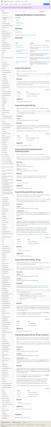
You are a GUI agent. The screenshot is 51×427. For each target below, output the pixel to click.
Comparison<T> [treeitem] (4, 66)
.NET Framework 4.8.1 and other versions (24, 101)
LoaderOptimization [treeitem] (5, 267)
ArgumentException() (19, 22)
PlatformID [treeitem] (4, 330)
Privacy (22, 424)
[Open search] (46, 1)
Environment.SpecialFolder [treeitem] (6, 123)
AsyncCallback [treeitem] (4, 38)
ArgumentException (30, 35)
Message (29, 81)
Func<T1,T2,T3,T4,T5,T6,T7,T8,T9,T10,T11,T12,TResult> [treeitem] (7, 180)
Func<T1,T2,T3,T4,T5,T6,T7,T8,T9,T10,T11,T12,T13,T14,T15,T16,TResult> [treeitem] (7, 193)
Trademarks (43, 424)
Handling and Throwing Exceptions (24, 250)
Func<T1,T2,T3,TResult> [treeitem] (6, 156)
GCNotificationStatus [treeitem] (5, 199)
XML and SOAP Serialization (41, 177)
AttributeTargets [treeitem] (4, 42)
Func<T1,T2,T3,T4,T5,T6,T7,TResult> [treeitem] (7, 164)
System (20, 31)
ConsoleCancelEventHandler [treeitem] (6, 72)
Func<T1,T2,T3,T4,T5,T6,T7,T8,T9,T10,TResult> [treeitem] (7, 174)
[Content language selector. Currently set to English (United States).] (5, 422)
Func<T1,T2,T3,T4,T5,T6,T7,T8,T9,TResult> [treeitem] (7, 171)
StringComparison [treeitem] (5, 366)
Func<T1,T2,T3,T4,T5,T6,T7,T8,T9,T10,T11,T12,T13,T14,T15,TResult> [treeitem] (7, 190)
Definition (17, 19)
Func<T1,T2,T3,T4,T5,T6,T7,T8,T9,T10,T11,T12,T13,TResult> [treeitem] (7, 183)
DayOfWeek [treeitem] (4, 102)
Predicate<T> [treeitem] (4, 333)
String (22, 118)
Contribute (18, 424)
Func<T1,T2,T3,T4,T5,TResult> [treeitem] (7, 159)
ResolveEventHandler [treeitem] (5, 343)
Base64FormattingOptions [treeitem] (6, 48)
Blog (13, 424)
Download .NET (46, 4)
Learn (16, 11)
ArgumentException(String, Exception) (22, 53)
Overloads (17, 21)
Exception (26, 211)
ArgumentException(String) (20, 23)
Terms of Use (38, 424)
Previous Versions (9, 424)
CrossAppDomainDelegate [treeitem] (6, 93)
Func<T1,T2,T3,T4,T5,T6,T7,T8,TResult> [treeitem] (7, 167)
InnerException (19, 93)
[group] (33, 159)
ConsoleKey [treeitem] (4, 76)
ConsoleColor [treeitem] (4, 74)
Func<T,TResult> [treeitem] (5, 152)
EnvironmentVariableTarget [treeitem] (6, 127)
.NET (19, 11)
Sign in (49, 1)
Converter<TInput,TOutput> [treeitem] (6, 91)
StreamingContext (24, 169)
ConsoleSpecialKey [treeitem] (5, 81)
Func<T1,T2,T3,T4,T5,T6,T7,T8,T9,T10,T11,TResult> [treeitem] (7, 177)
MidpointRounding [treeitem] (5, 280)
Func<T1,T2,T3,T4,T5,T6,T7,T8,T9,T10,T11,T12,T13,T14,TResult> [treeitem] (7, 187)
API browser (24, 11)
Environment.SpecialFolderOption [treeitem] (7, 125)
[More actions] (49, 11)
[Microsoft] (2, 1)
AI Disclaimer (3, 424)
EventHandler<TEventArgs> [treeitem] (6, 133)
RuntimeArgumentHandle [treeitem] (6, 345)
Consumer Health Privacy (30, 424)
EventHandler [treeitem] (4, 131)
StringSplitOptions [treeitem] (5, 370)
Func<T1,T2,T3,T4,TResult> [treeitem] (6, 158)
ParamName (29, 312)
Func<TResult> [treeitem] (4, 150)
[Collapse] (13, 11)
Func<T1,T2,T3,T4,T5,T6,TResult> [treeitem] (7, 161)
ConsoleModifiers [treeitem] (5, 79)
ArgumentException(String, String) (21, 57)
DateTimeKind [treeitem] (4, 99)
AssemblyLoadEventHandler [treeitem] (6, 36)
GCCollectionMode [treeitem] (5, 197)
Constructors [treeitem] (5, 17)
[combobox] (7, 13)
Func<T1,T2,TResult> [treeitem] (5, 154)
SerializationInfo (23, 164)
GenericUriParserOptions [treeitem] (6, 203)
